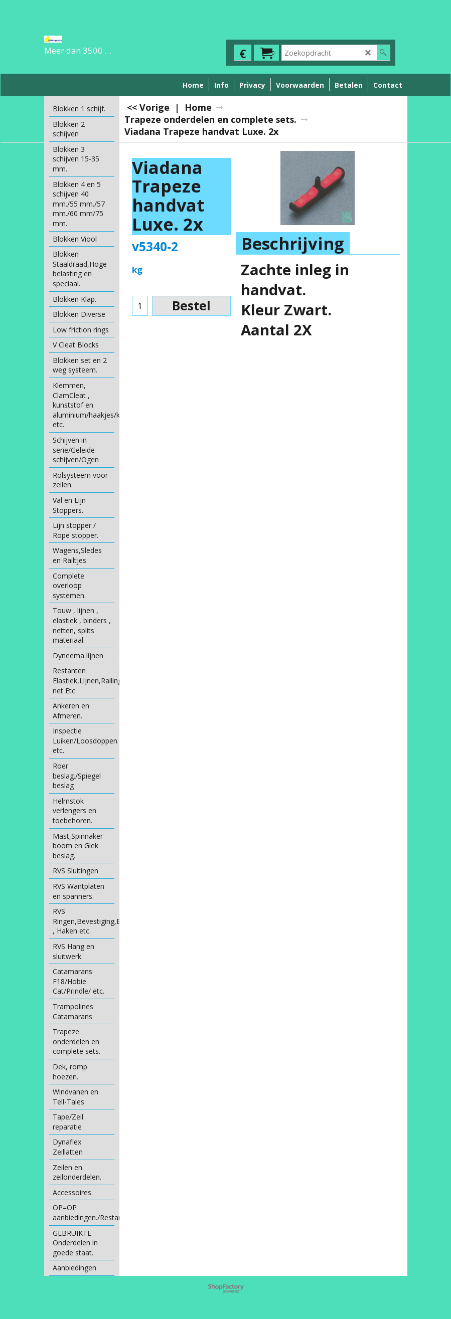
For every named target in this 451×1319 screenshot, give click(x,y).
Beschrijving (292, 243)
